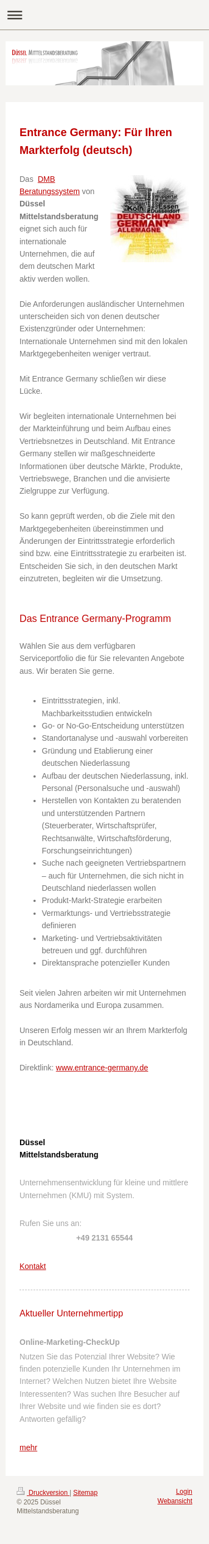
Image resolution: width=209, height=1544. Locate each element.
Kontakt (33, 1266)
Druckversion (43, 1493)
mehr (28, 1447)
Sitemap (85, 1493)
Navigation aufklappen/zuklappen (104, 15)
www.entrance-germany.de (102, 1067)
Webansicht (175, 1501)
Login (184, 1491)
